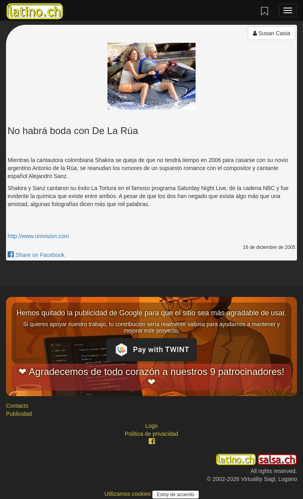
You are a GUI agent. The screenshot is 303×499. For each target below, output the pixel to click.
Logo (151, 426)
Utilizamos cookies (128, 494)
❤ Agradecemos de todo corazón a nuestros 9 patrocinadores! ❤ (151, 376)
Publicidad (19, 414)
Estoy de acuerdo (175, 494)
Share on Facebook (36, 255)
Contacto (17, 406)
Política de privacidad (151, 434)
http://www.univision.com (38, 236)
